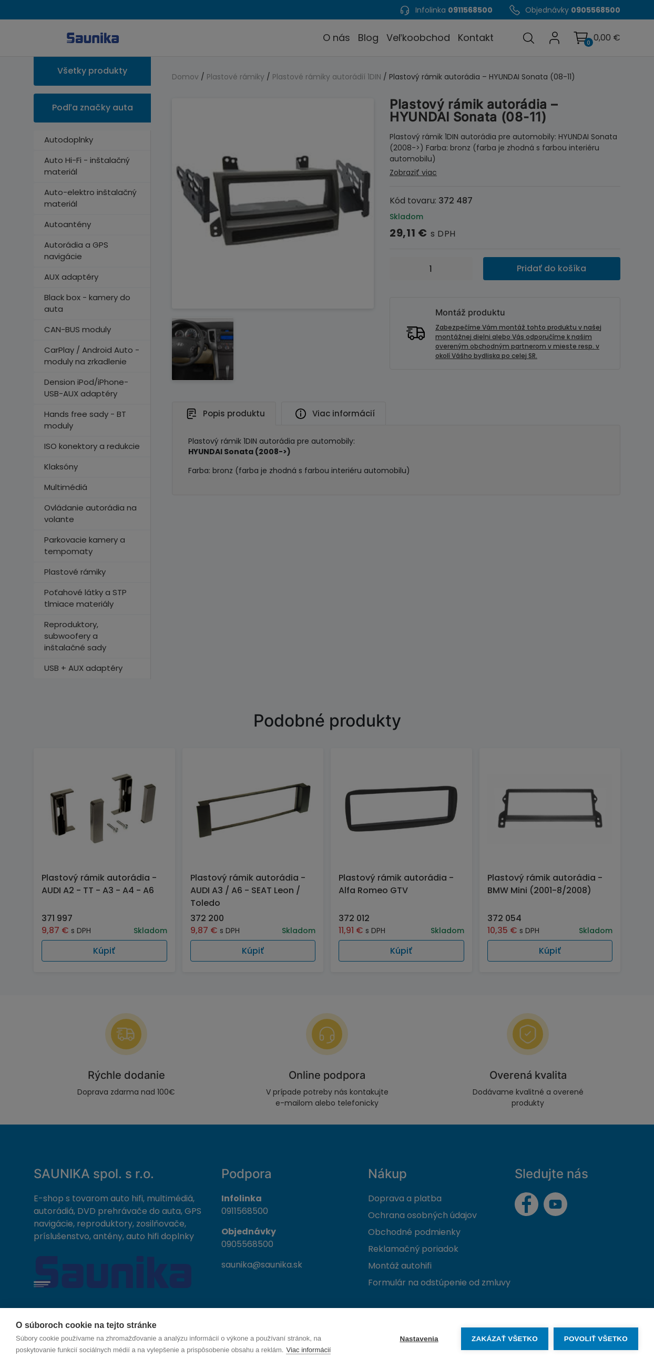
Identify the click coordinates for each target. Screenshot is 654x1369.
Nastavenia (419, 1339)
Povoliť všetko (596, 1339)
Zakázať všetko (505, 1339)
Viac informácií (308, 1350)
